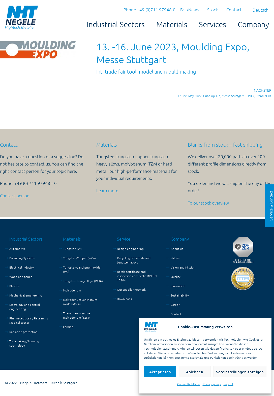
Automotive (17, 249)
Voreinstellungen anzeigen (240, 371)
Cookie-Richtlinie (188, 384)
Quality (175, 277)
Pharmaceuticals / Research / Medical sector (28, 320)
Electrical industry (21, 267)
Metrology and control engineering (24, 307)
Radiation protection (23, 332)
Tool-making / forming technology (24, 343)
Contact (234, 9)
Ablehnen (194, 371)
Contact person (14, 195)
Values (175, 258)
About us (177, 249)
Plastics (14, 286)
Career (175, 305)
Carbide (68, 327)
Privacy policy (212, 384)
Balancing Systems (22, 258)
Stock (212, 9)
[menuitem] (260, 9)
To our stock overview (208, 203)
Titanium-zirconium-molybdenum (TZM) (76, 315)
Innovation (178, 286)
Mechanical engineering (25, 295)
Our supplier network (131, 289)
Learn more (107, 190)
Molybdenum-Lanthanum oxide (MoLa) (80, 302)
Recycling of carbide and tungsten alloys (133, 260)
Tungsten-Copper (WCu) (79, 258)
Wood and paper (20, 277)
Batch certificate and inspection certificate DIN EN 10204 (137, 276)
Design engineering (130, 249)
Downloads (124, 299)
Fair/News (189, 9)
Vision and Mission (183, 267)
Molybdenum (72, 290)
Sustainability (180, 295)
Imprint (228, 384)
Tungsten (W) (72, 249)
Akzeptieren (160, 371)
